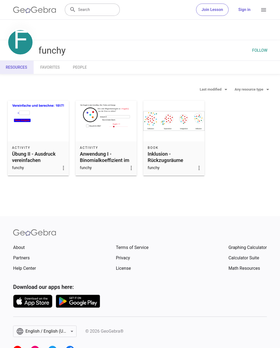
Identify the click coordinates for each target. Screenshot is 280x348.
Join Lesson (212, 9)
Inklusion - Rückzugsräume (165, 157)
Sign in (244, 9)
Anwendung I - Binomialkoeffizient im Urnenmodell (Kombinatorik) (104, 163)
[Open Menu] (263, 10)
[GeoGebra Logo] (34, 10)
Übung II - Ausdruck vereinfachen (34, 157)
